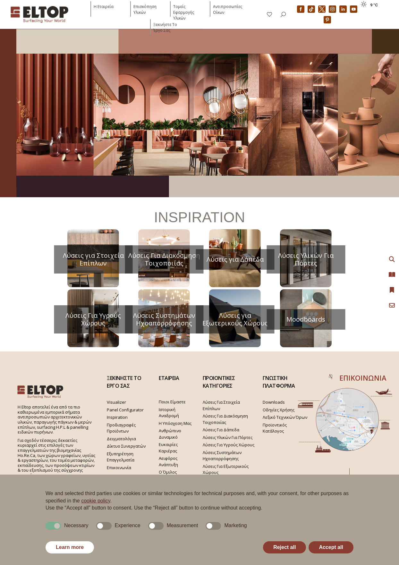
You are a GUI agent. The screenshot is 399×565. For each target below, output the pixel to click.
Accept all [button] (331, 547)
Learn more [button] (70, 547)
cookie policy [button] (95, 500)
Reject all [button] (284, 547)
